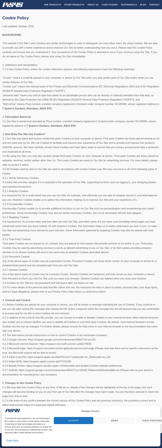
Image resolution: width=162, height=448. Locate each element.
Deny (114, 420)
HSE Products (52, 5)
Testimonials (129, 5)
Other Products (74, 5)
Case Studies (110, 5)
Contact (154, 5)
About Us (93, 5)
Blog (143, 5)
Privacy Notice (12, 440)
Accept (73, 420)
